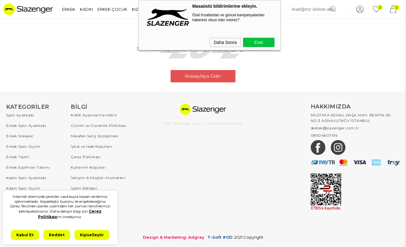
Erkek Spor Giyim (23, 146)
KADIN (86, 9)
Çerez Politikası (85, 157)
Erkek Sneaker (20, 136)
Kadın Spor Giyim (23, 188)
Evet (258, 42)
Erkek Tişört (17, 157)
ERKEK (68, 9)
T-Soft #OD (220, 237)
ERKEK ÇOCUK (112, 9)
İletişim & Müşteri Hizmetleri (98, 177)
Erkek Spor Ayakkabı (26, 125)
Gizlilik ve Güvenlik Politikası (98, 125)
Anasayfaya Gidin (203, 76)
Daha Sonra (225, 42)
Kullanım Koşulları (88, 167)
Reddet (57, 235)
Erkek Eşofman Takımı (28, 167)
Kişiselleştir (92, 235)
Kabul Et (25, 235)
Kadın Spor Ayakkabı (26, 177)
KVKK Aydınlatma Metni (94, 115)
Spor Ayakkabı (20, 115)
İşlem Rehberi (84, 188)
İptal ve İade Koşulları (91, 146)
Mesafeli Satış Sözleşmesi (94, 136)
